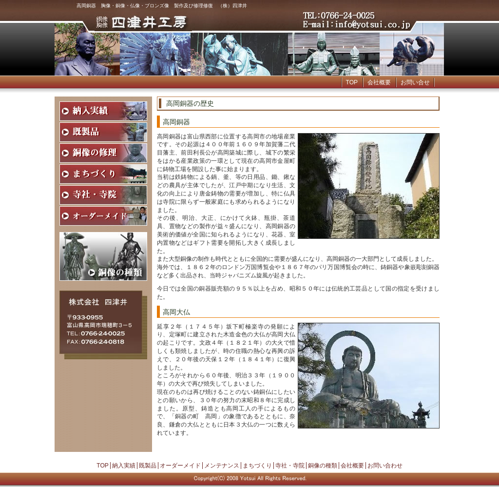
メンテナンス (221, 465)
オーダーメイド (180, 465)
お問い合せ (415, 82)
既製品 (147, 465)
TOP (352, 82)
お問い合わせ (385, 465)
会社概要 (379, 82)
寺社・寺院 (290, 465)
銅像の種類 (322, 465)
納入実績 (123, 465)
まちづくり (257, 465)
